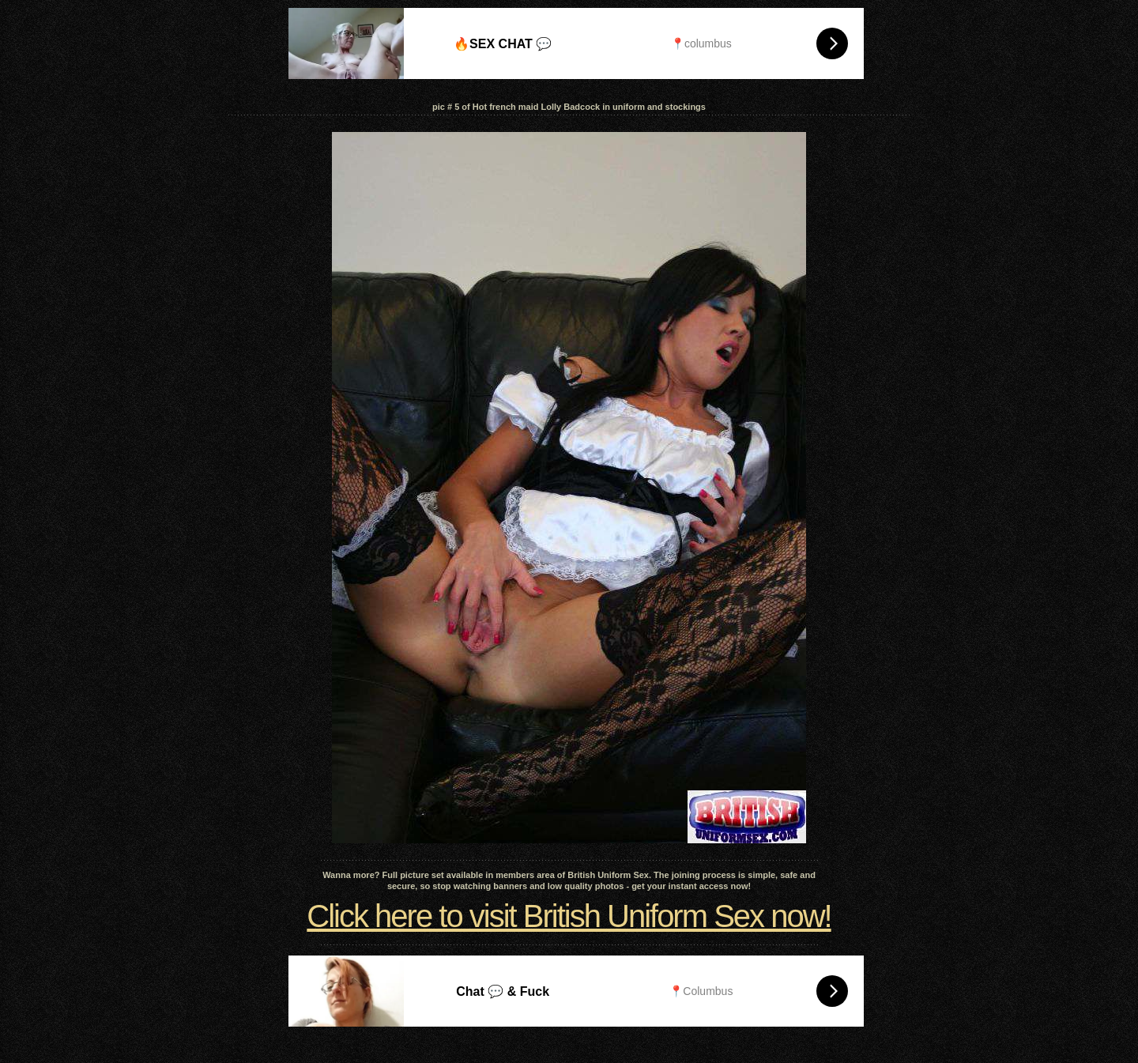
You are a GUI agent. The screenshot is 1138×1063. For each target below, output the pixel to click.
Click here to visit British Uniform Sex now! (569, 916)
